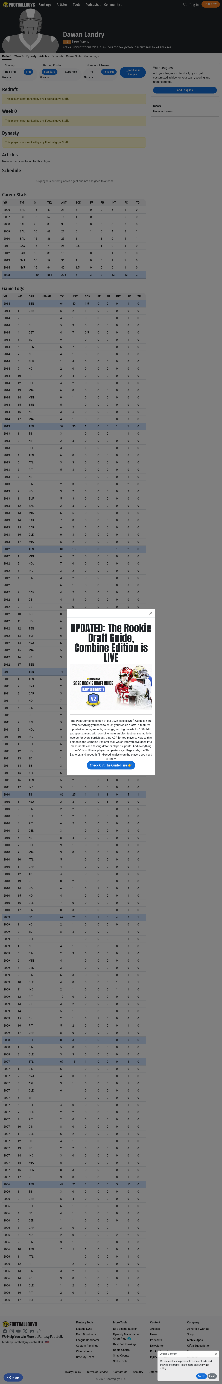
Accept (201, 1376)
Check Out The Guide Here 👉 (111, 765)
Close (212, 1376)
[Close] (216, 1354)
